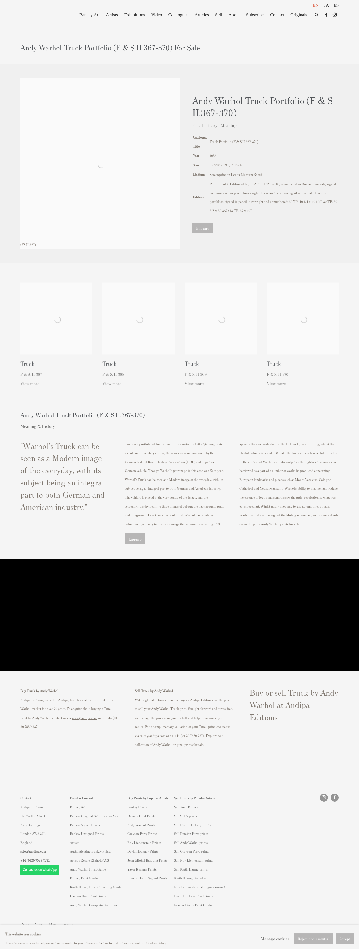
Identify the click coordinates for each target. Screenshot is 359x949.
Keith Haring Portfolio (190, 878)
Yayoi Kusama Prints (142, 869)
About (234, 14)
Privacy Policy (31, 924)
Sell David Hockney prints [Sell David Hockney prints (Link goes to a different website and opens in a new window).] (192, 825)
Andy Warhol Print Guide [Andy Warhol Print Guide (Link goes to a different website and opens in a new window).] (88, 869)
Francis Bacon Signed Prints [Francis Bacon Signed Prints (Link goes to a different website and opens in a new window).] (147, 878)
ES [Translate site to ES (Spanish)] (336, 5)
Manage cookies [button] (61, 924)
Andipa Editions (38, 15)
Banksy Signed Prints (85, 825)
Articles (202, 14)
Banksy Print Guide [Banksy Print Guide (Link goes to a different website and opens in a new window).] (84, 878)
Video (156, 14)
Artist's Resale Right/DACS (89, 860)
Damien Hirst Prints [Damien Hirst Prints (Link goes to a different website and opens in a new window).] (141, 816)
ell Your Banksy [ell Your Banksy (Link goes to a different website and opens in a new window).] (187, 807)
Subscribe (255, 14)
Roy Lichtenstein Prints (144, 842)
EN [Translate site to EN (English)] (316, 5)
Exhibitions (134, 14)
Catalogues (178, 14)
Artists (112, 14)
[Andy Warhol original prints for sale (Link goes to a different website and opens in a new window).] (178, 744)
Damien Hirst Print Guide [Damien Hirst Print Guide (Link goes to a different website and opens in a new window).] (88, 896)
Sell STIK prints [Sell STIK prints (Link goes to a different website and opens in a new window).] (185, 816)
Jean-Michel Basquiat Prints (147, 860)
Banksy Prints (137, 807)
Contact (277, 14)
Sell (218, 14)
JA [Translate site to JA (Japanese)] (326, 5)
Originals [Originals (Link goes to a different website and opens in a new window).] (298, 14)
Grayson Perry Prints (142, 833)
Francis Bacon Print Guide (193, 905)
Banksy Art (89, 14)
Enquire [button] (202, 228)
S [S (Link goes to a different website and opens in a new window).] (175, 807)
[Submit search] (317, 14)
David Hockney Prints (142, 851)
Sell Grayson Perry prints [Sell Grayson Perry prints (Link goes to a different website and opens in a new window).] (191, 851)
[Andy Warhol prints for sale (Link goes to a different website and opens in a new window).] (280, 524)
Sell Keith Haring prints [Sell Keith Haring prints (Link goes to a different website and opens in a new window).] (191, 869)
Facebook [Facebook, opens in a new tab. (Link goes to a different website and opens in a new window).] (326, 15)
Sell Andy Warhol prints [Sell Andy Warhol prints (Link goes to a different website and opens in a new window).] (191, 842)
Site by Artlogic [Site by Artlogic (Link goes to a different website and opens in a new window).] (87, 933)
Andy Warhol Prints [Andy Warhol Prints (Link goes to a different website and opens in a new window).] (141, 825)
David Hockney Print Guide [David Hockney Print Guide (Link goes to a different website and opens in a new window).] (193, 896)
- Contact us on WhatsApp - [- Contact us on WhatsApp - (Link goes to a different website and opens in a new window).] (39, 870)
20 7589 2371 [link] (40, 860)
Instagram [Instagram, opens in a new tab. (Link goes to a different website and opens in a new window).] (335, 15)
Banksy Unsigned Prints (87, 833)
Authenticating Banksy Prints (90, 851)
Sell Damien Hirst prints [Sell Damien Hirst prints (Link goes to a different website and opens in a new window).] (191, 833)
